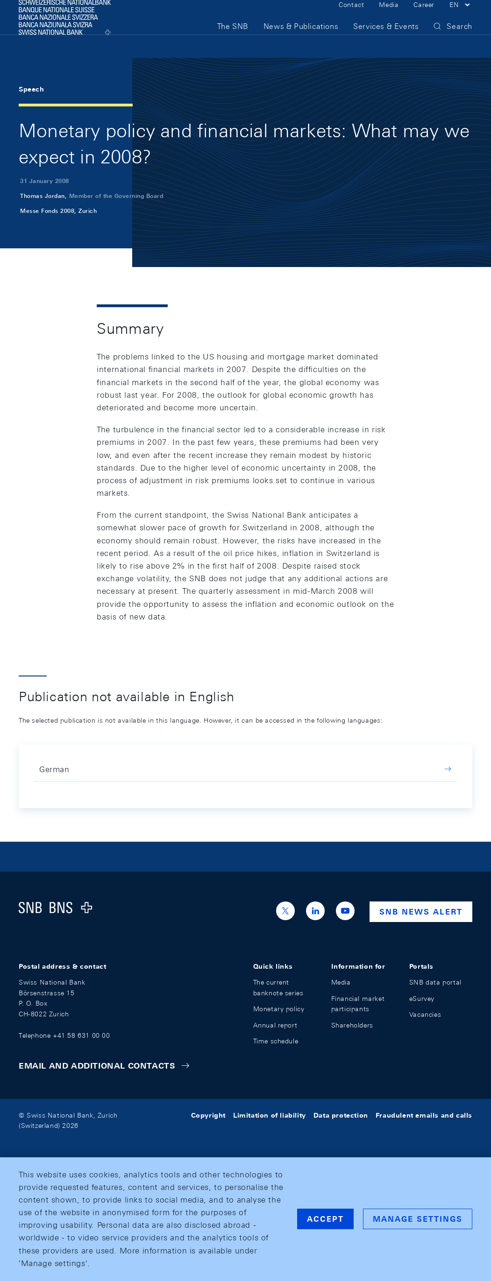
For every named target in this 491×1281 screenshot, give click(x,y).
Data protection (340, 1115)
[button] (460, 17)
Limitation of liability (269, 1115)
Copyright (208, 1115)
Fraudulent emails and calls (424, 1115)
